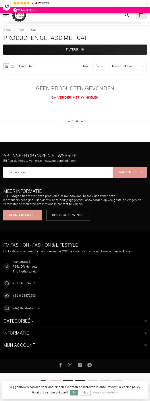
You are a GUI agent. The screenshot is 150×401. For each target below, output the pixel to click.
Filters (75, 49)
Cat (33, 30)
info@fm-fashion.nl (26, 308)
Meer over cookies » (105, 392)
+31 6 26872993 (24, 296)
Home (7, 30)
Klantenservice (22, 215)
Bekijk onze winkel (68, 215)
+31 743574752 (24, 283)
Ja (74, 392)
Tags (21, 30)
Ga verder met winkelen (75, 97)
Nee (85, 392)
